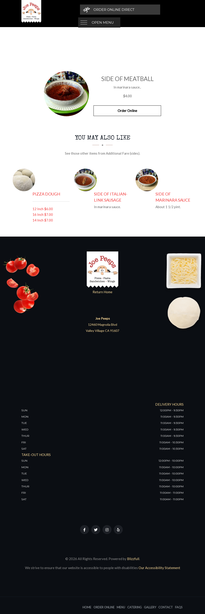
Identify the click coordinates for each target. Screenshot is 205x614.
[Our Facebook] (84, 529)
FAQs (178, 607)
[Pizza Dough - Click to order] (25, 180)
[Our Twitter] (95, 529)
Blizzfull (133, 559)
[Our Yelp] (118, 529)
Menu (121, 607)
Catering (134, 607)
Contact (165, 607)
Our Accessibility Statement (159, 568)
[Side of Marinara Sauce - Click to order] (148, 180)
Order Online (127, 111)
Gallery (150, 607)
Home (86, 607)
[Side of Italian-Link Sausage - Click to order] (86, 180)
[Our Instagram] (107, 529)
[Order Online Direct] (152, 10)
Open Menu (103, 9)
